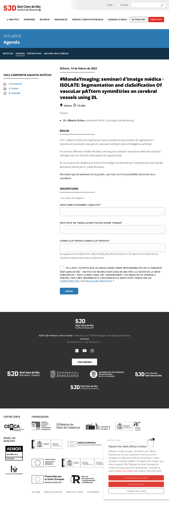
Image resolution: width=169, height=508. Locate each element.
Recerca (45, 19)
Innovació (60, 19)
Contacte (124, 4)
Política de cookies (74, 492)
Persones (29, 19)
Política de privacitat (53, 492)
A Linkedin (14, 93)
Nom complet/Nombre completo (80, 204)
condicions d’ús (70, 281)
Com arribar (84, 362)
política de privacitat (98, 281)
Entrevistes (34, 53)
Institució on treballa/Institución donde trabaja (91, 222)
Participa (156, 19)
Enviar (69, 291)
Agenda (12, 42)
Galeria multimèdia (56, 53)
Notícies (8, 53)
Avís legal (36, 492)
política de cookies (124, 470)
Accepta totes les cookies (136, 477)
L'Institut (13, 19)
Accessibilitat (93, 492)
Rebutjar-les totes (136, 484)
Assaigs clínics (117, 19)
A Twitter (14, 88)
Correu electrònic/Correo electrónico (85, 240)
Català (109, 4)
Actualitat (139, 19)
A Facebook (15, 83)
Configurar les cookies (136, 490)
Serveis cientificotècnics (88, 19)
